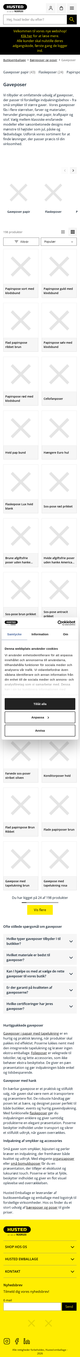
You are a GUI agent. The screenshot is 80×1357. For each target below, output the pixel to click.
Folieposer (39, 1053)
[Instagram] (6, 1341)
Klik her (26, 36)
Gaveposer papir (19, 72)
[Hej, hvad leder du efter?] (35, 19)
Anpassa (40, 717)
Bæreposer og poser (43, 60)
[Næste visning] (73, 170)
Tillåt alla (40, 704)
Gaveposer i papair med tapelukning (31, 1033)
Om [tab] (65, 634)
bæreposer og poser (42, 1207)
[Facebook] (16, 1341)
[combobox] (59, 242)
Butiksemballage (14, 60)
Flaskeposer (51, 72)
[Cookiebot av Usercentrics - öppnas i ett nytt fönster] (58, 623)
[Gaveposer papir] (18, 195)
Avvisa (40, 730)
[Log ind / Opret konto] (51, 8)
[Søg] (72, 19)
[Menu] (72, 8)
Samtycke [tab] (14, 634)
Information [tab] (40, 634)
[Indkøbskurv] (61, 8)
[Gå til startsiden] (15, 8)
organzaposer (63, 1158)
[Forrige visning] (64, 170)
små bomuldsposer (26, 1163)
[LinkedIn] (26, 1341)
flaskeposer (38, 1113)
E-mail (7, 1300)
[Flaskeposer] (53, 195)
